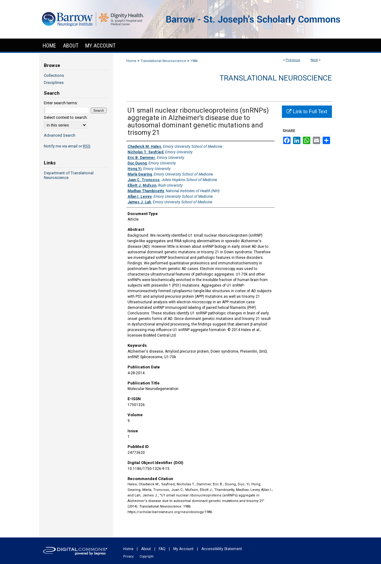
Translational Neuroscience (163, 61)
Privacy (128, 556)
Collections (54, 75)
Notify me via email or (67, 146)
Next (314, 60)
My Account (183, 549)
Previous (293, 60)
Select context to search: (66, 117)
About (146, 549)
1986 (194, 61)
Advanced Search (59, 135)
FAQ (162, 549)
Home (131, 61)
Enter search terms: (61, 103)
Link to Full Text (307, 111)
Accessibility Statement (221, 549)
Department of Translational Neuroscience (69, 175)
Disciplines (54, 82)
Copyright (146, 556)
